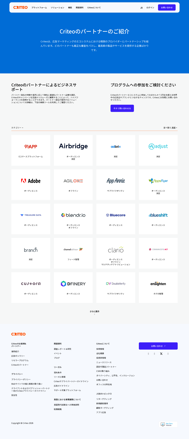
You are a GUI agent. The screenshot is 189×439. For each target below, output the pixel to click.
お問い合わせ (167, 7)
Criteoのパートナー (20, 364)
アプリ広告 (101, 412)
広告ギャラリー (18, 355)
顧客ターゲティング (105, 407)
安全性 (14, 395)
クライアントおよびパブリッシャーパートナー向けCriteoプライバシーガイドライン (30, 389)
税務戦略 (58, 409)
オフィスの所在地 (104, 384)
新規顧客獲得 (102, 403)
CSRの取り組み (103, 371)
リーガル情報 (59, 376)
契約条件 (58, 372)
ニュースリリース (103, 362)
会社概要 (100, 353)
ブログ (57, 357)
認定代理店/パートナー (106, 366)
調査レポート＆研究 (62, 348)
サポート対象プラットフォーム (67, 390)
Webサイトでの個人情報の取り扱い (26, 383)
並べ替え (167, 127)
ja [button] (141, 7)
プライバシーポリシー (21, 379)
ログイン (150, 7)
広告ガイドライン (61, 385)
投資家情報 (101, 357)
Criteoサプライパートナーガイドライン (71, 381)
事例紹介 (15, 351)
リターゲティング (104, 398)
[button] (136, 7)
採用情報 (100, 348)
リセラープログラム (20, 360)
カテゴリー (16, 127)
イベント (58, 353)
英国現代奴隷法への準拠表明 (66, 404)
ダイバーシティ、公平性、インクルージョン (115, 375)
